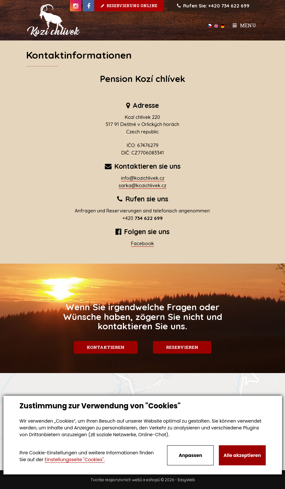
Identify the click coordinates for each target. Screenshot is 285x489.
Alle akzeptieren (242, 455)
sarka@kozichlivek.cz (142, 185)
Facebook (142, 243)
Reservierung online (129, 5)
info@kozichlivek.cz (142, 178)
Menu (244, 25)
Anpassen (190, 455)
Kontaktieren (105, 347)
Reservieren (183, 347)
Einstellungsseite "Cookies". (75, 459)
